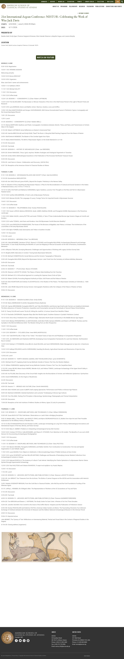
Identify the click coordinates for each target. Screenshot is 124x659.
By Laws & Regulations (6, 655)
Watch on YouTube (45, 57)
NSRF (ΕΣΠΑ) (110, 1)
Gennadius (44, 1)
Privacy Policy (15, 655)
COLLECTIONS (100, 1)
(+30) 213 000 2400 (61, 642)
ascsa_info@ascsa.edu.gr (62, 646)
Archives (52, 1)
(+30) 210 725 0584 (59, 644)
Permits (79, 1)
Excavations (70, 1)
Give (118, 1)
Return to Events (83, 13)
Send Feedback (87, 656)
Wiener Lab (61, 1)
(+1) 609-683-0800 (81, 642)
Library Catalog (89, 1)
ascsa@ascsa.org (81, 644)
